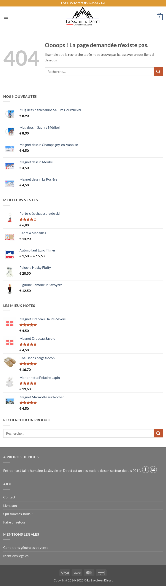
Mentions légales (16, 556)
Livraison (10, 505)
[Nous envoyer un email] (153, 469)
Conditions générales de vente (25, 547)
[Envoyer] (158, 71)
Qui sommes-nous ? (17, 514)
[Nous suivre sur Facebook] (145, 469)
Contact (9, 497)
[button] (5, 17)
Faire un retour (14, 522)
